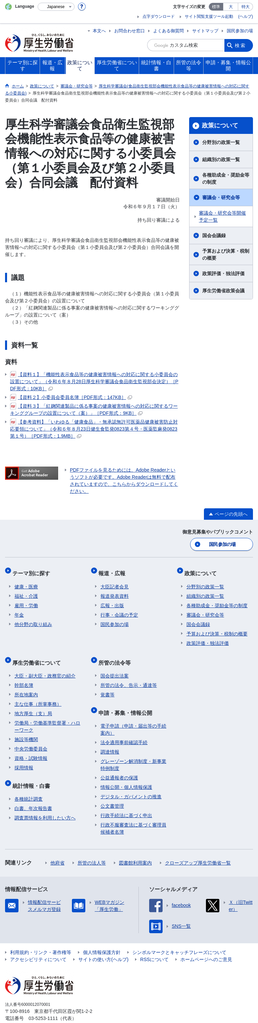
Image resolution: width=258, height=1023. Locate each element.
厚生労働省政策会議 (223, 290)
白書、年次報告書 (33, 794)
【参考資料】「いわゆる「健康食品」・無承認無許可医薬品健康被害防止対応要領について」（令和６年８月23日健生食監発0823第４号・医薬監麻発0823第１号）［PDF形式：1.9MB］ (94, 428)
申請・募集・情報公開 (127, 700)
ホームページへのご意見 (206, 945)
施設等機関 (26, 729)
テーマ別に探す (33, 570)
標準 (216, 6)
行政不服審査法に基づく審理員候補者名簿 (133, 814)
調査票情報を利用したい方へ (45, 803)
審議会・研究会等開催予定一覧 (222, 216)
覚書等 (107, 685)
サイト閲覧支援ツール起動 (209, 16)
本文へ (99, 31)
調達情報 (109, 737)
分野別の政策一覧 (221, 142)
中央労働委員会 (30, 739)
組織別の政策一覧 (221, 159)
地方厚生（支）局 (33, 703)
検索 (240, 45)
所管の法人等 (92, 848)
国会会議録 (214, 235)
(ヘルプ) (245, 16)
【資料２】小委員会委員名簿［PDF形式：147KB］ (71, 397)
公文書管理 (112, 792)
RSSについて (154, 945)
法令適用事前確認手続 (123, 728)
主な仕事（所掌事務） (37, 694)
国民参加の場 (240, 31)
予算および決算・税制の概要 (225, 254)
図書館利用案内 (135, 848)
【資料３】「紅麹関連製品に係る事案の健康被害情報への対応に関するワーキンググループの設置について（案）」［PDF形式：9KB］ (94, 409)
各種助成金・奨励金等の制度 (225, 178)
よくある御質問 (168, 31)
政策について (220, 125)
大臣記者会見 (114, 581)
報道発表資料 (114, 590)
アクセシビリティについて (38, 945)
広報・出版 (112, 600)
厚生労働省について (38, 655)
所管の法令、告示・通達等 (128, 675)
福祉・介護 (26, 590)
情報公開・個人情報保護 (126, 773)
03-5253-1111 (43, 1004)
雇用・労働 (26, 600)
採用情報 (23, 758)
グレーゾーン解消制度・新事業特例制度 (133, 750)
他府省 (57, 848)
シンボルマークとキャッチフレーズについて (179, 938)
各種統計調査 (28, 785)
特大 (246, 6)
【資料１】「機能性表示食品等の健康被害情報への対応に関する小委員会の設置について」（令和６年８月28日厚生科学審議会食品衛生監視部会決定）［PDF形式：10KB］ (94, 381)
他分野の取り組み (33, 619)
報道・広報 (113, 570)
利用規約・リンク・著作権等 (40, 938)
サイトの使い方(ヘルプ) (103, 945)
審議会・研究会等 (221, 197)
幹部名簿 (23, 675)
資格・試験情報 (30, 748)
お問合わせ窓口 (129, 31)
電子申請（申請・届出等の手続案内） (133, 715)
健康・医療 (26, 581)
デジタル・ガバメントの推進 (131, 782)
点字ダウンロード (158, 16)
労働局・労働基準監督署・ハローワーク (47, 716)
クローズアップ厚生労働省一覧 (198, 848)
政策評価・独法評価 (223, 273)
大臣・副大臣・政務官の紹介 (45, 666)
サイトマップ (205, 31)
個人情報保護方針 (102, 938)
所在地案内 (26, 685)
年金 (19, 609)
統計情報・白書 (33, 773)
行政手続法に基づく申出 (126, 801)
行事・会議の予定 (119, 609)
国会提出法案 (114, 666)
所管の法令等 (116, 655)
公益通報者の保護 (119, 763)
